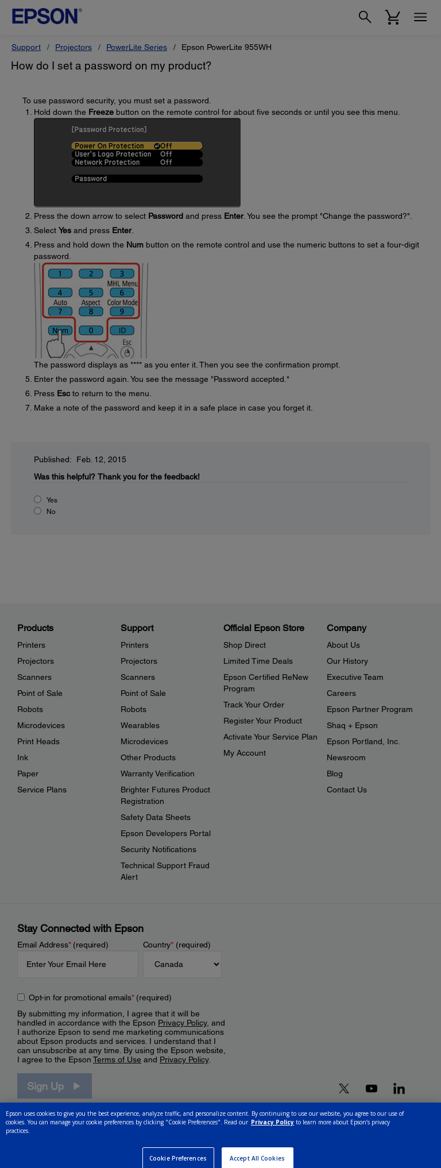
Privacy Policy (272, 1137)
